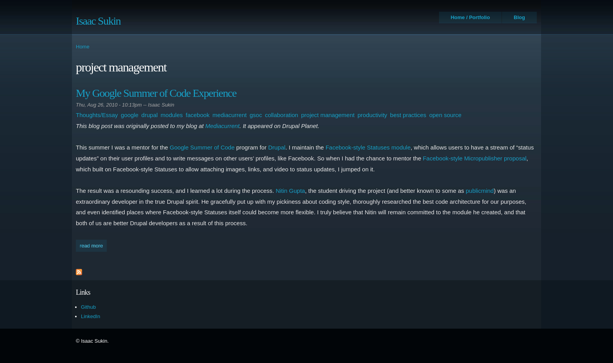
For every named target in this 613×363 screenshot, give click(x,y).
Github (88, 307)
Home (83, 47)
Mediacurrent (222, 126)
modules (172, 115)
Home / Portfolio (470, 17)
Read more (93, 245)
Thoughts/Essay (97, 115)
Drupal (276, 147)
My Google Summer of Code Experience (156, 93)
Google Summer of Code (202, 147)
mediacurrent (229, 115)
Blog (519, 17)
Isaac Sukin (98, 21)
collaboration (281, 115)
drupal (150, 115)
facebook (198, 115)
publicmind (480, 190)
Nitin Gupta (290, 190)
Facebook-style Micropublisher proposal (474, 158)
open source (445, 115)
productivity (372, 115)
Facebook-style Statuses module (368, 147)
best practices (408, 115)
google (129, 115)
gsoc (255, 115)
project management (328, 115)
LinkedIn (90, 316)
